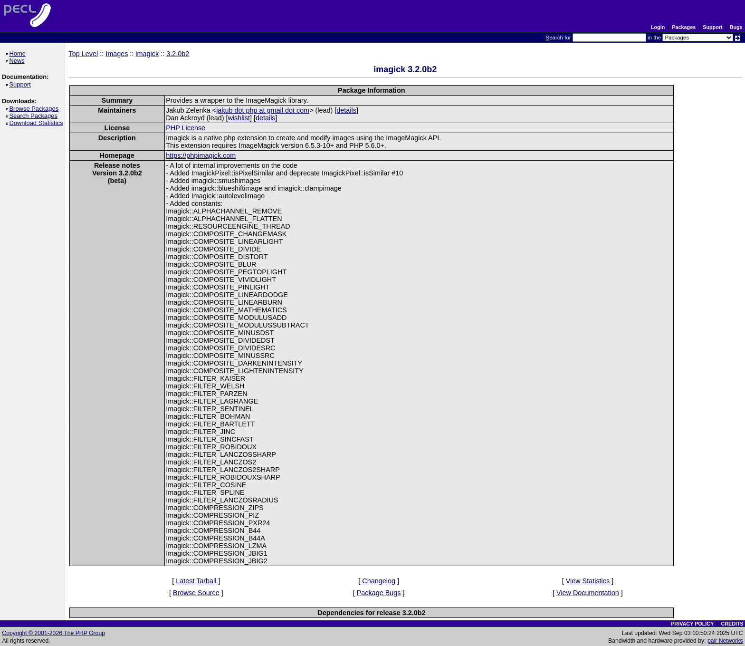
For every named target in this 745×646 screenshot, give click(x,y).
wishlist (239, 118)
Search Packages (34, 115)
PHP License (185, 128)
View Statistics (588, 581)
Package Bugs (379, 593)
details (346, 110)
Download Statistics (37, 122)
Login (658, 27)
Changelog (378, 581)
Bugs (736, 27)
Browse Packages (35, 108)
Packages (684, 27)
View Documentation (587, 593)
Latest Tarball (196, 581)
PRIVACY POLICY (692, 624)
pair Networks (725, 640)
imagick (147, 54)
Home (19, 53)
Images (116, 54)
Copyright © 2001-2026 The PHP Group (53, 633)
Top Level (83, 54)
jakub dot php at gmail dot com (262, 110)
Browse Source (196, 593)
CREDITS (732, 624)
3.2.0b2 (177, 54)
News (18, 60)
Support (712, 27)
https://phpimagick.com (201, 155)
